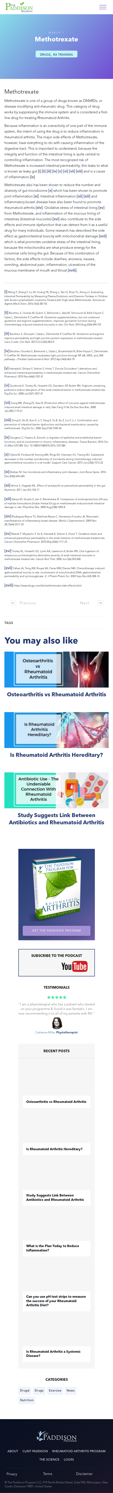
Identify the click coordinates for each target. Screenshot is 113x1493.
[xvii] (103, 236)
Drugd (25, 1390)
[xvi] (55, 219)
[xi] (36, 196)
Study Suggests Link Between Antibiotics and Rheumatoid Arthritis (56, 803)
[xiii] (86, 196)
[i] (39, 171)
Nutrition (27, 1400)
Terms (47, 1474)
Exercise (55, 1390)
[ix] (32, 176)
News (71, 1390)
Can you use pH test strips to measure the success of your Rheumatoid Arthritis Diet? (56, 1301)
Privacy (12, 1474)
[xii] (80, 196)
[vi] (65, 171)
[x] (50, 190)
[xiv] (39, 207)
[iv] (54, 171)
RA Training (63, 55)
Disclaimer (84, 1474)
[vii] (72, 171)
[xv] (101, 207)
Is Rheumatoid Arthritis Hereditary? (56, 740)
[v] (60, 171)
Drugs (45, 55)
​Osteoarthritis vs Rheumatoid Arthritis (56, 679)
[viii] (79, 171)
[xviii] (72, 270)
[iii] (49, 171)
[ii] (44, 171)
